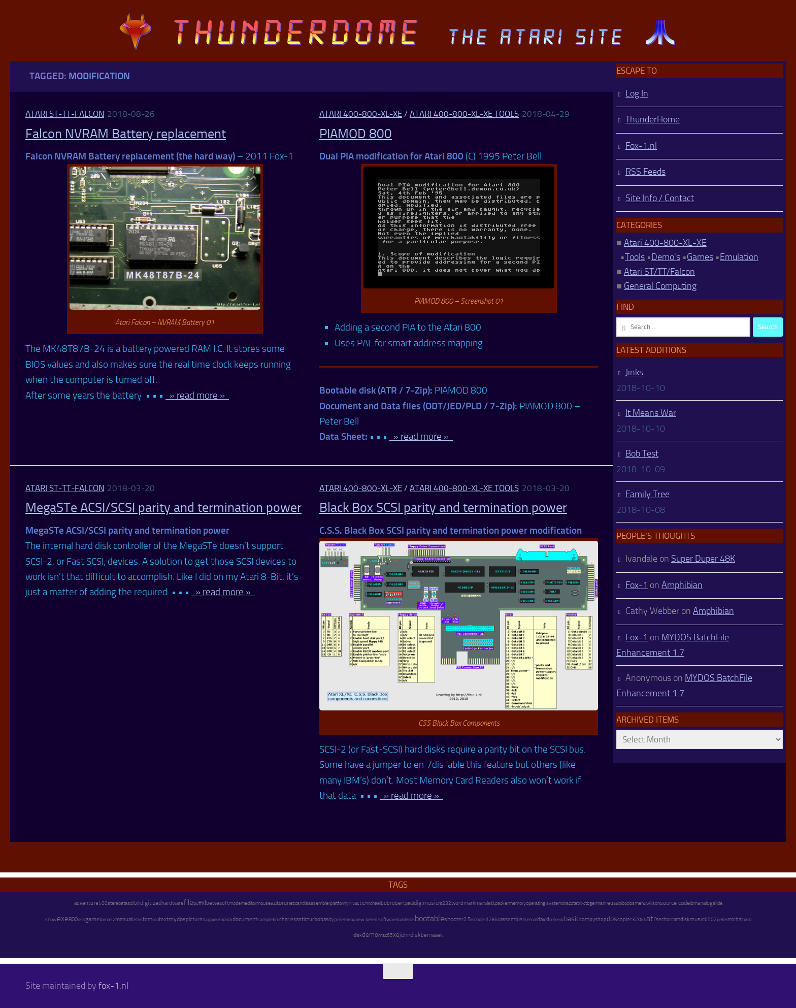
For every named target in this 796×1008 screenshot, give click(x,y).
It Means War (650, 412)
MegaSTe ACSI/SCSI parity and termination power (163, 507)
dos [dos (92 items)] (612, 919)
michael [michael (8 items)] (373, 903)
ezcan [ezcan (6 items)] (296, 903)
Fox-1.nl (641, 145)
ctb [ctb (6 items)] (586, 903)
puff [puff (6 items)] (197, 903)
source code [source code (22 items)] (675, 902)
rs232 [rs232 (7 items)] (444, 903)
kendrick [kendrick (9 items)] (224, 919)
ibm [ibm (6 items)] (694, 903)
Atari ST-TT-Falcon (64, 114)
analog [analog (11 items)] (705, 903)
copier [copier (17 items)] (624, 919)
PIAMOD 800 (355, 134)
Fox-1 (636, 585)
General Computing (660, 285)
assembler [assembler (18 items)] (512, 919)
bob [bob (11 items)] (385, 903)
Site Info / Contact (659, 198)
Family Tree (647, 494)
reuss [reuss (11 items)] (611, 903)
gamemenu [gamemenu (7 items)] (343, 920)
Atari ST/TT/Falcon (659, 271)
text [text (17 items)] (164, 919)
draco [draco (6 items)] (567, 903)
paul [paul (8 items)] (409, 903)
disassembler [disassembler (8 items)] (316, 903)
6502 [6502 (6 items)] (711, 920)
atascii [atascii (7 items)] (127, 903)
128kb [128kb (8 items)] (493, 919)
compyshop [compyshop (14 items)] (593, 919)
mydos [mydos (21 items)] (177, 919)
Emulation (739, 257)
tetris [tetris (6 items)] (137, 920)
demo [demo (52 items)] (370, 934)
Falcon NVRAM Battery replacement (125, 134)
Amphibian (682, 585)
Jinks (634, 372)
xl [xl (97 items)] (204, 902)
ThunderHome (652, 119)
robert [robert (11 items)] (397, 903)
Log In (636, 93)
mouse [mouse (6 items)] (263, 903)
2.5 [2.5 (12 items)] (467, 919)
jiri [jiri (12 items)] (349, 903)
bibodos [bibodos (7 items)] (626, 903)
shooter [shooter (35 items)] (453, 919)
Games (700, 257)
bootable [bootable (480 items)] (429, 918)
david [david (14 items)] (543, 919)
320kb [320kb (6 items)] (639, 920)
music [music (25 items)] (697, 919)
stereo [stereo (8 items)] (114, 903)
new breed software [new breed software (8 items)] (376, 919)
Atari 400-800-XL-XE (360, 114)
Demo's (665, 257)
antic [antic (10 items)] (301, 919)
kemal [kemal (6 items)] (530, 920)
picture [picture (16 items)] (194, 919)
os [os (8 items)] (412, 919)
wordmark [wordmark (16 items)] (463, 903)
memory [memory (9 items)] (517, 903)
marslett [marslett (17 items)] (485, 902)
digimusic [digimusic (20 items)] (426, 902)
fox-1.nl (113, 985)
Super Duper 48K (703, 558)
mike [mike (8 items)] (554, 919)
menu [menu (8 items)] (640, 903)
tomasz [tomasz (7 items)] (107, 920)
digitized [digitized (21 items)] (150, 902)
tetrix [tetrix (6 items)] (578, 903)
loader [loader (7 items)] (403, 920)
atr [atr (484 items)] (651, 918)
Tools (635, 257)
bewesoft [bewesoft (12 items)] (217, 903)
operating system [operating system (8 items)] (544, 903)
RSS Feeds (645, 171)
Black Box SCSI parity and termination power (443, 507)
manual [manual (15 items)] (123, 919)
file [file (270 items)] (188, 902)
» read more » (197, 395)
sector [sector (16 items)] (663, 919)
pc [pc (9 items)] (561, 919)
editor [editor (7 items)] (250, 903)
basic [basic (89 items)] (571, 919)
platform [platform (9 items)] (338, 903)
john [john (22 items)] (405, 934)
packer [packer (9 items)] (502, 903)
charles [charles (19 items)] (287, 919)
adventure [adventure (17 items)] (86, 902)
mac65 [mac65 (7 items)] (385, 935)
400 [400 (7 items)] (103, 903)
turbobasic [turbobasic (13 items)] (319, 919)
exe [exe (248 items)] (63, 918)
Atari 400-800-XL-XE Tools (464, 114)
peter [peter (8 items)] (722, 919)
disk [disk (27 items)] (415, 934)
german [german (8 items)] (597, 903)
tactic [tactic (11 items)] (358, 903)
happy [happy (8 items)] (209, 919)
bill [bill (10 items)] (137, 903)
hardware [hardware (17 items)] (172, 902)
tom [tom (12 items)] (147, 919)
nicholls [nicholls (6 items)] (478, 920)
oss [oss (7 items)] (81, 920)
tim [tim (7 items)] (276, 920)
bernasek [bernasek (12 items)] (432, 935)
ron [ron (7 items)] (155, 920)
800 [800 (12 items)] (73, 919)
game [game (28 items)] (92, 919)
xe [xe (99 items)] (396, 934)
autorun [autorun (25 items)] (280, 902)
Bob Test (641, 453)
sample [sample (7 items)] (265, 920)
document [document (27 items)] (245, 919)
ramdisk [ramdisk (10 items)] (680, 919)
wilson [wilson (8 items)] (653, 903)
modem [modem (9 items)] (237, 903)
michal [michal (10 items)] (734, 919)
